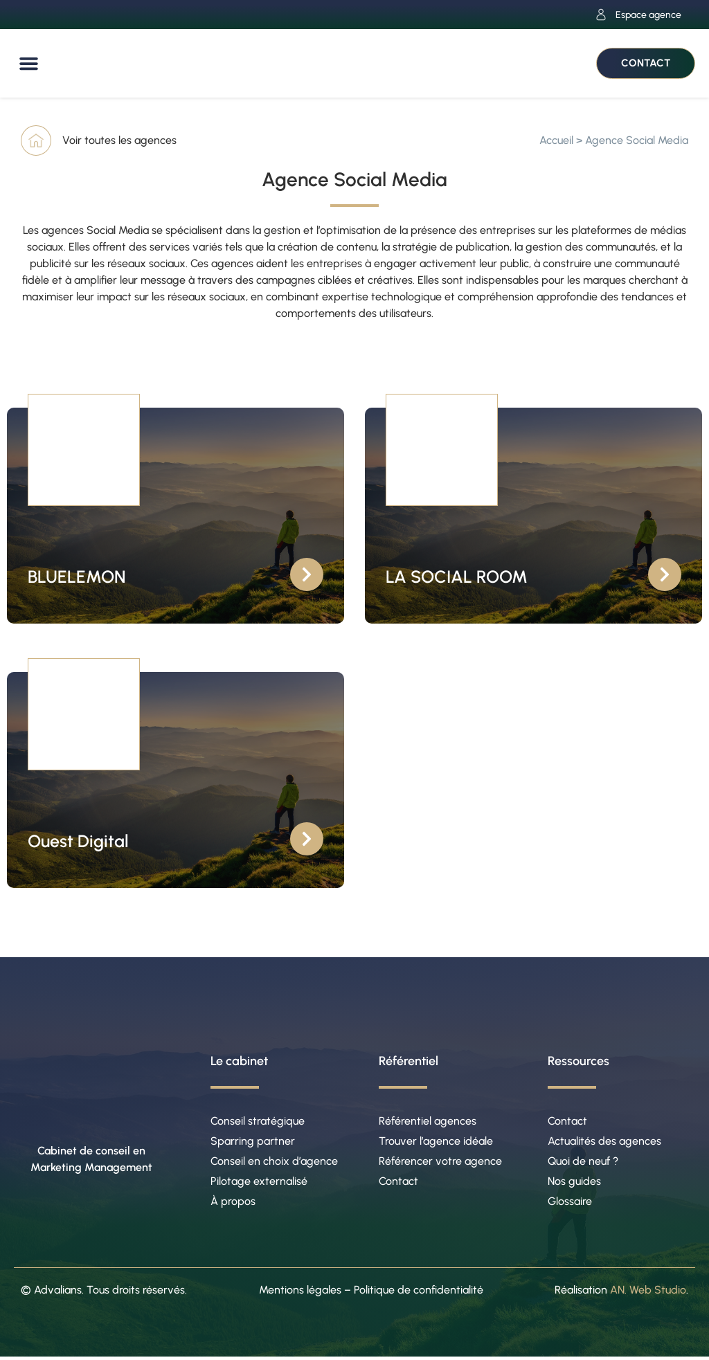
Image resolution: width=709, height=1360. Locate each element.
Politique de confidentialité (418, 1292)
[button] (29, 63)
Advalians (58, 1292)
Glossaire (570, 1204)
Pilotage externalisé (258, 1183)
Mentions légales (300, 1292)
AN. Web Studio (648, 1292)
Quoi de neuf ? (583, 1162)
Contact (398, 1183)
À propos (232, 1204)
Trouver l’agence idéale (436, 1141)
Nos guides (574, 1183)
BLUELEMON (76, 576)
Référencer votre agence (440, 1162)
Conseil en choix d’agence (274, 1162)
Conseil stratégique (257, 1120)
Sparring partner (252, 1141)
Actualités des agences (604, 1141)
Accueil (556, 140)
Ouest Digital (78, 841)
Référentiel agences (427, 1120)
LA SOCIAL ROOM (457, 576)
